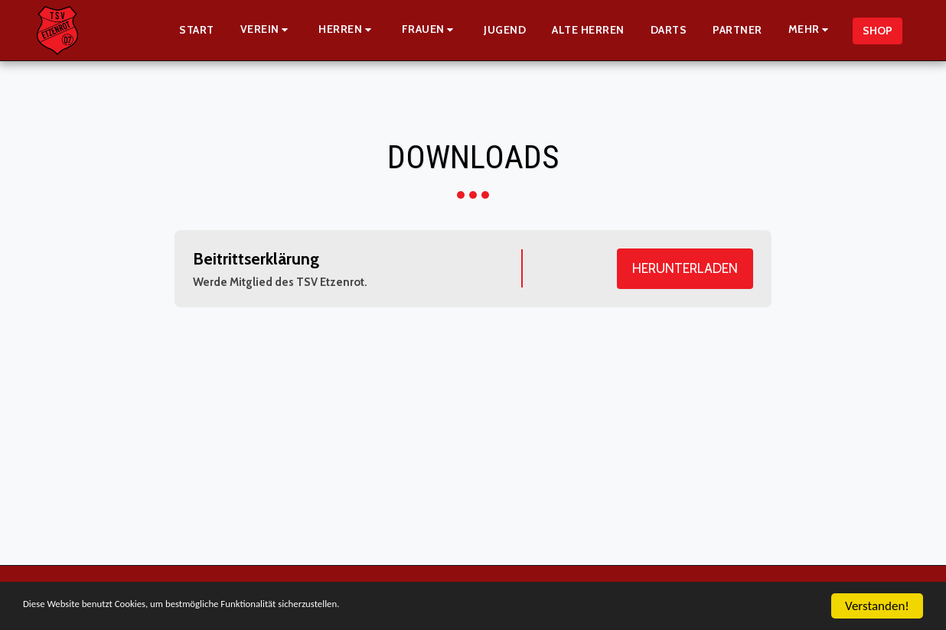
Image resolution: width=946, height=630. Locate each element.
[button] (266, 30)
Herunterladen (685, 268)
